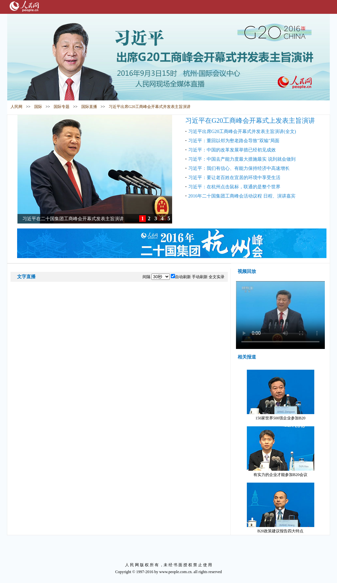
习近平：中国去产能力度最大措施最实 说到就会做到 (242, 159)
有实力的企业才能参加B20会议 (280, 451)
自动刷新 (183, 277)
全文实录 (216, 277)
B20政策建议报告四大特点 (280, 508)
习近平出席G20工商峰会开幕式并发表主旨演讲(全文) (242, 131)
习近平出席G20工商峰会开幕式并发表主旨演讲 (150, 106)
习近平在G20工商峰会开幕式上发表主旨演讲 (250, 120)
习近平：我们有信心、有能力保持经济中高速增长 (239, 168)
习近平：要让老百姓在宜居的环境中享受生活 (234, 177)
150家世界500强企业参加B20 (280, 395)
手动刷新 (200, 277)
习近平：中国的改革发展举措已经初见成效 (232, 149)
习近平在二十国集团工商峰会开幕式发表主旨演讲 (73, 218)
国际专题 (61, 106)
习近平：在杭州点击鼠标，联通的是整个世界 (234, 186)
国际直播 (89, 106)
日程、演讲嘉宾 (279, 196)
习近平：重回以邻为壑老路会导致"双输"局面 (233, 140)
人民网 (16, 106)
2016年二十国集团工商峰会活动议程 (225, 196)
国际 (38, 106)
